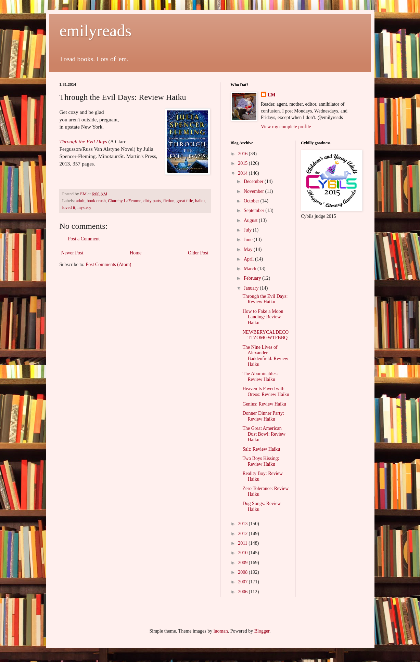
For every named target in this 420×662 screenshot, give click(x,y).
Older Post (198, 252)
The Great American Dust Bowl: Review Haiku (263, 434)
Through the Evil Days (83, 141)
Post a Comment (84, 238)
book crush (96, 200)
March (250, 268)
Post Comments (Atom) (108, 264)
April (249, 259)
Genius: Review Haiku (264, 404)
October (252, 200)
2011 (243, 543)
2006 (243, 591)
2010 (243, 552)
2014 (243, 173)
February (253, 278)
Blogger (261, 631)
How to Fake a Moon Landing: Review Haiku (262, 317)
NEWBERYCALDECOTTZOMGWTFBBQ (265, 335)
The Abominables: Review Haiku (260, 376)
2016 (243, 153)
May (249, 249)
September (254, 210)
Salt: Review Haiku (261, 449)
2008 (243, 572)
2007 (243, 581)
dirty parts (152, 200)
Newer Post (72, 252)
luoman (221, 631)
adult (80, 200)
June (249, 239)
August (251, 220)
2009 (243, 562)
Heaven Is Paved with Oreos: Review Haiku (265, 391)
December (254, 181)
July (248, 230)
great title (185, 200)
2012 (243, 533)
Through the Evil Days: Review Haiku (265, 299)
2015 (243, 163)
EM (272, 94)
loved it (68, 207)
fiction (169, 200)
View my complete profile (286, 126)
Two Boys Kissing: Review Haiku (260, 461)
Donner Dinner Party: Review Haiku (263, 416)
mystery (84, 207)
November (254, 191)
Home (135, 252)
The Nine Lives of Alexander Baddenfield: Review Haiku (265, 356)
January (252, 288)
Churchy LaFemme (124, 200)
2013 (243, 523)
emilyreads (96, 31)
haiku (200, 200)
